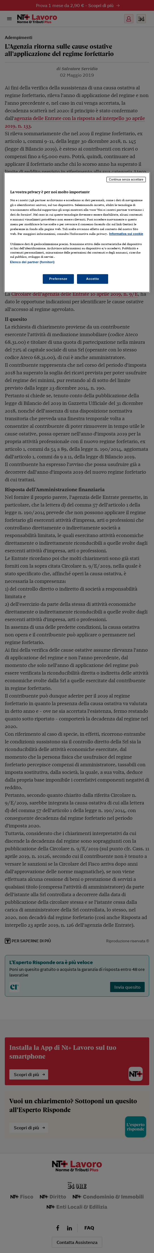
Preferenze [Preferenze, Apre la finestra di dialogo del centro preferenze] (58, 278)
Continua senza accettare (126, 179)
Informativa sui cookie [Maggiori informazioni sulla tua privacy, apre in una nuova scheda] (126, 233)
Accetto (92, 278)
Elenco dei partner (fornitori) (32, 262)
